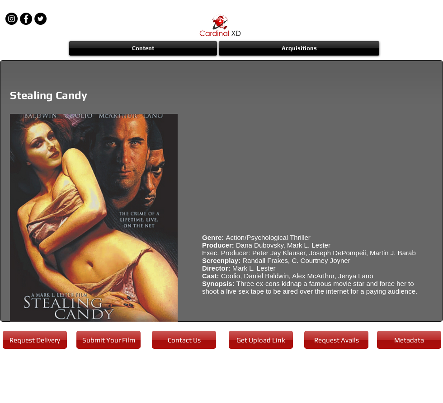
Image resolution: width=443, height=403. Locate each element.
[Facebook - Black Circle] (26, 19)
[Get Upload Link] (261, 340)
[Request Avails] (336, 340)
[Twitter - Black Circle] (40, 19)
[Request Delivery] (35, 340)
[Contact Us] (184, 340)
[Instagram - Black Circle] (11, 19)
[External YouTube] (311, 167)
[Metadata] (409, 340)
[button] (143, 48)
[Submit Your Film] (108, 340)
